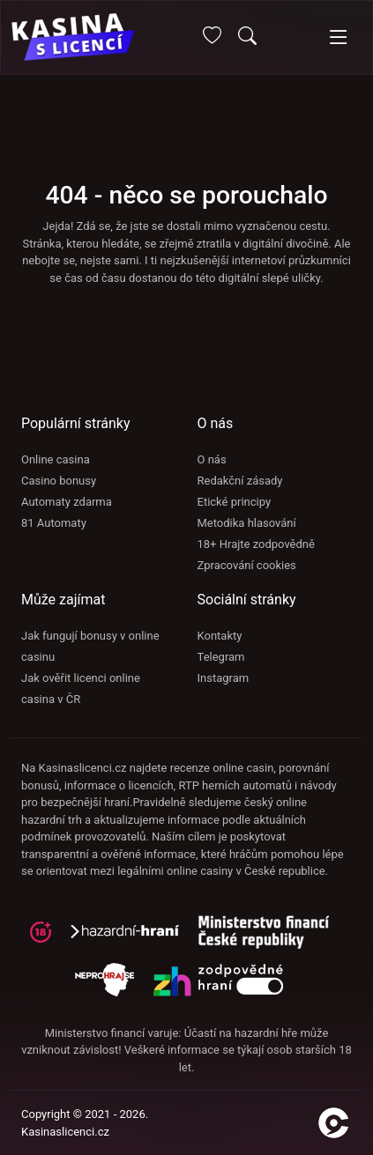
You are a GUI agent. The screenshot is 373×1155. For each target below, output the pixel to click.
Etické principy (235, 501)
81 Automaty (53, 522)
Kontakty (220, 635)
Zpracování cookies (247, 565)
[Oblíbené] (212, 38)
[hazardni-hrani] (131, 937)
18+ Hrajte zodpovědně (256, 544)
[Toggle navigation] (339, 38)
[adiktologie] (270, 937)
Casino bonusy (58, 480)
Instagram (224, 678)
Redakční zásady (240, 480)
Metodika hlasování (247, 522)
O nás (212, 459)
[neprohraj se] (113, 985)
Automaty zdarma (66, 501)
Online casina (55, 459)
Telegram (221, 656)
